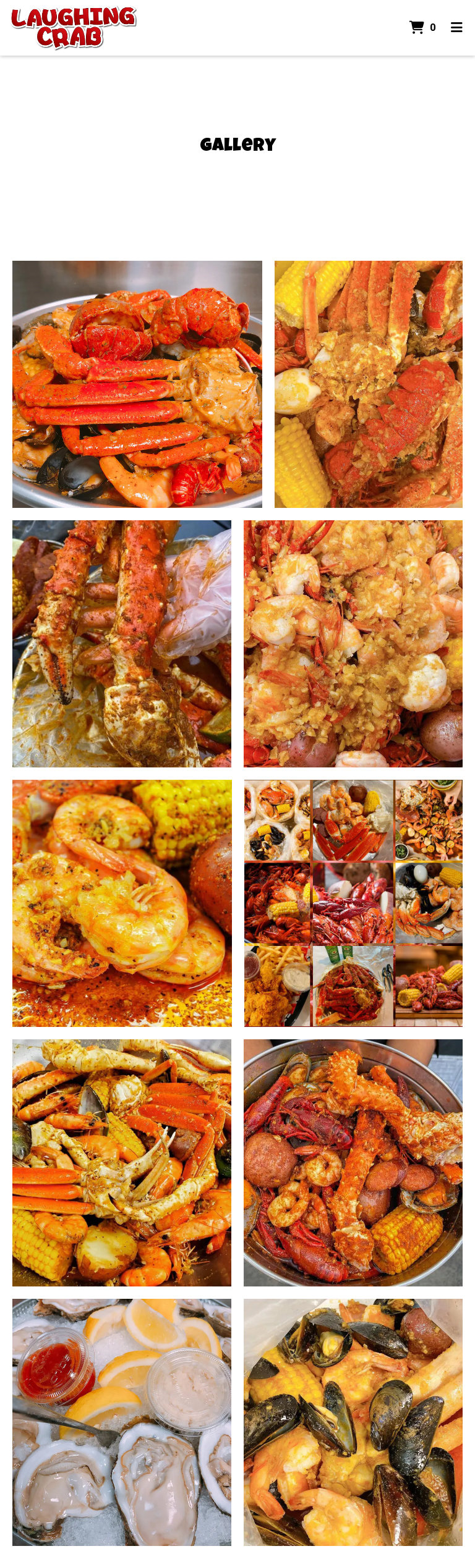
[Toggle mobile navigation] (456, 28)
